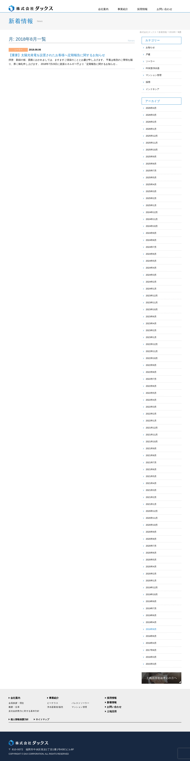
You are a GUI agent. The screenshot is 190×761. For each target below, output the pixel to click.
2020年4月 (151, 566)
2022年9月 (151, 365)
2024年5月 (151, 261)
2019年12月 (152, 587)
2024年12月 (152, 212)
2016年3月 (151, 657)
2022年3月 (151, 406)
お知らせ (150, 47)
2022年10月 (152, 358)
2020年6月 (151, 552)
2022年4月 (151, 400)
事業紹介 (123, 9)
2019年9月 (151, 601)
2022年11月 (152, 351)
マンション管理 (154, 75)
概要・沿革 (14, 707)
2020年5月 (151, 559)
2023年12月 (152, 295)
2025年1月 (151, 205)
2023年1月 (151, 337)
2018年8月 (151, 629)
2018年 (172, 32)
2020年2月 (151, 573)
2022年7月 (151, 379)
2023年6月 (151, 316)
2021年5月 (151, 476)
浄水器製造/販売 (55, 707)
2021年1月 (151, 504)
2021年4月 (151, 483)
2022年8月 (151, 372)
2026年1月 (151, 129)
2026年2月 (151, 122)
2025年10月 (152, 149)
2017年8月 (151, 650)
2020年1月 (151, 580)
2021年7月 (151, 462)
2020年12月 (152, 511)
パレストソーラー (80, 703)
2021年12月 (152, 427)
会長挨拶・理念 (16, 703)
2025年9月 (151, 156)
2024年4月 (151, 267)
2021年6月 (151, 469)
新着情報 (163, 32)
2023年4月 (151, 323)
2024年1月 (151, 288)
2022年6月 (151, 386)
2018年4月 (151, 643)
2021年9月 (151, 448)
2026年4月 (151, 108)
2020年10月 (152, 525)
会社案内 (103, 9)
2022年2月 (151, 413)
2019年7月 (151, 608)
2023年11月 (152, 302)
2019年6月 (151, 615)
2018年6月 (151, 636)
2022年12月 (152, 344)
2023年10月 (152, 309)
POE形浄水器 (152, 68)
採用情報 (142, 9)
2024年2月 (151, 281)
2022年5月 (151, 393)
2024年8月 (151, 240)
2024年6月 (151, 254)
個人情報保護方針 (19, 719)
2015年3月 (151, 664)
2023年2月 (151, 330)
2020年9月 (151, 532)
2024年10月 (152, 226)
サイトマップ (42, 719)
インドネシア (152, 89)
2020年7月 (151, 546)
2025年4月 (151, 184)
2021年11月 (152, 434)
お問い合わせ (164, 9)
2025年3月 (151, 191)
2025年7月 (151, 170)
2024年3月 (151, 275)
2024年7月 (151, 247)
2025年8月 (151, 163)
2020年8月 (151, 539)
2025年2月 (151, 198)
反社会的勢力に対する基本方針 (24, 711)
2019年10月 (152, 594)
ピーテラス (52, 703)
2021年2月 (151, 497)
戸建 (148, 54)
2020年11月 (152, 518)
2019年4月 (151, 622)
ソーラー (150, 61)
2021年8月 (151, 455)
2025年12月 (152, 136)
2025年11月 (152, 142)
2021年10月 (152, 441)
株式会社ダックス (148, 32)
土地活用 (112, 711)
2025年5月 (151, 177)
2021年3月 (151, 490)
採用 (148, 82)
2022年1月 (151, 420)
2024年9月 (151, 233)
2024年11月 (152, 219)
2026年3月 (151, 115)
